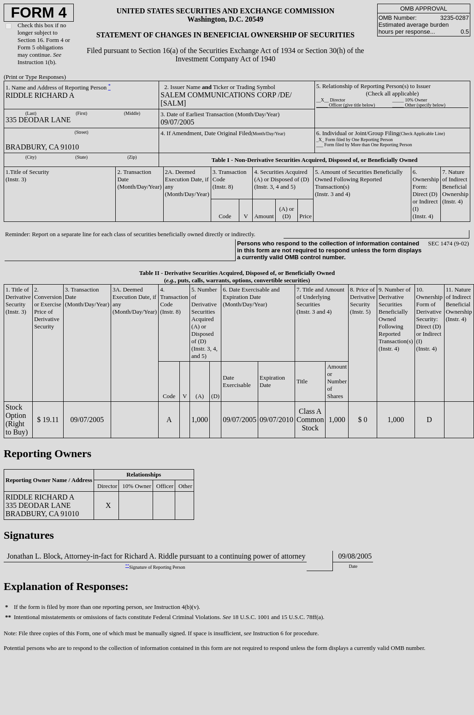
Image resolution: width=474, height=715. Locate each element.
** (127, 566)
